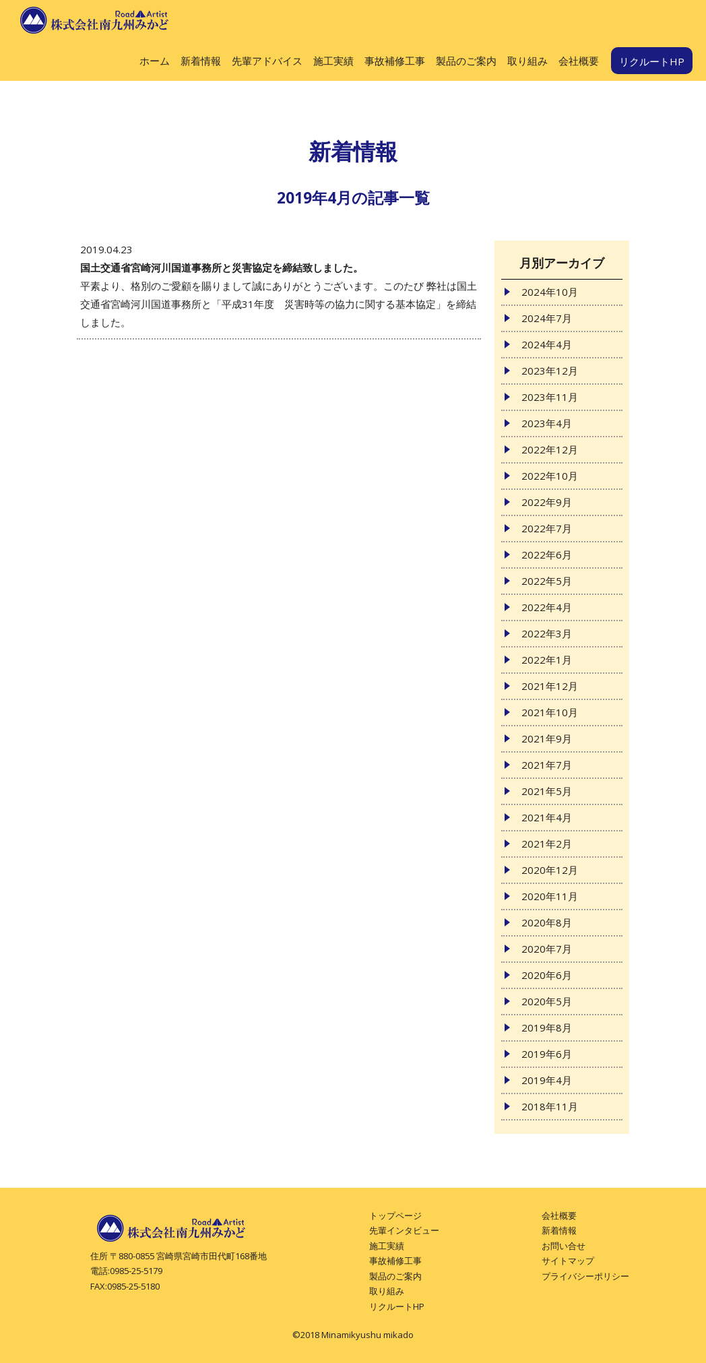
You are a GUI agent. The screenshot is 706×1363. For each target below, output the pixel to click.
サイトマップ (568, 1261)
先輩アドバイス (267, 60)
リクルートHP (651, 61)
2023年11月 (549, 397)
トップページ (395, 1215)
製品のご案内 (466, 60)
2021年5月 (546, 791)
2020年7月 (546, 948)
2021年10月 (549, 712)
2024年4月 (546, 344)
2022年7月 (546, 528)
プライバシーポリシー (585, 1276)
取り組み (527, 60)
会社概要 (578, 60)
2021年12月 (549, 686)
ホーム (154, 60)
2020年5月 (546, 1001)
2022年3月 (546, 633)
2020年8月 (546, 922)
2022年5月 (546, 581)
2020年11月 (549, 896)
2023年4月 (546, 423)
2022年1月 (546, 659)
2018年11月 (549, 1106)
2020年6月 (546, 975)
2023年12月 (549, 370)
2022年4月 (546, 607)
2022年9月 (546, 502)
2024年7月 (546, 318)
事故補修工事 (394, 60)
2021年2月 (546, 843)
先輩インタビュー (404, 1230)
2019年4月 (546, 1080)
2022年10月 (549, 475)
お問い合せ (563, 1246)
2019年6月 (546, 1053)
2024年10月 (549, 291)
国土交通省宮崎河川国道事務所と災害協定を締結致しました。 (221, 267)
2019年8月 (546, 1027)
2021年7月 (546, 764)
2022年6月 (546, 554)
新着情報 (201, 60)
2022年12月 (549, 449)
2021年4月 (546, 817)
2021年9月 (546, 738)
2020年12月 (549, 870)
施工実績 (333, 60)
